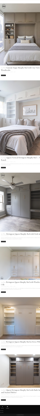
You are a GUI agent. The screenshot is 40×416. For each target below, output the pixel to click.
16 (14, 286)
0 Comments (11, 71)
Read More (3, 75)
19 (14, 161)
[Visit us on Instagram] (7, 406)
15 (14, 343)
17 (14, 235)
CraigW (8, 71)
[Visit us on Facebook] (2, 406)
